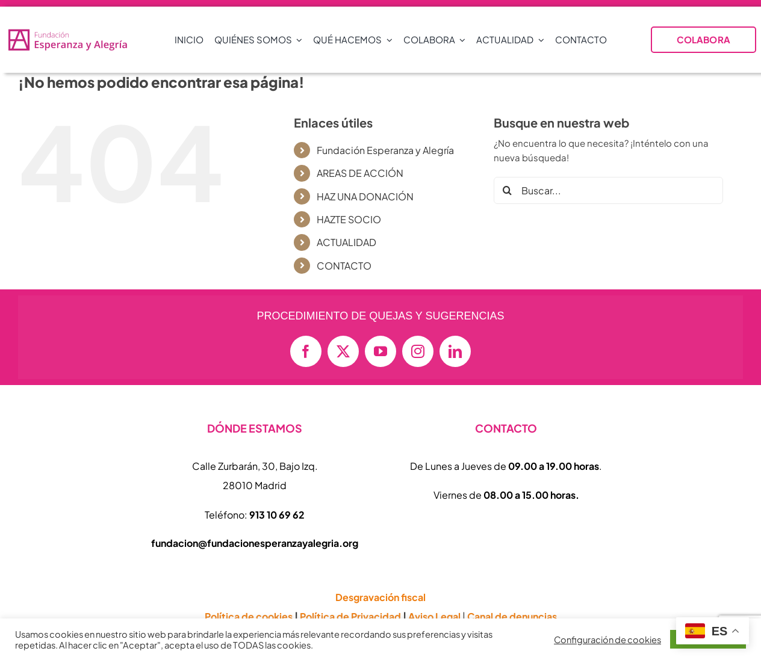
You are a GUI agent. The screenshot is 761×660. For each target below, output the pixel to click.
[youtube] (380, 351)
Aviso (434, 616)
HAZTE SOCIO (349, 219)
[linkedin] (455, 351)
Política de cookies (249, 616)
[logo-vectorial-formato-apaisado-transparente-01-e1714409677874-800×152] (68, 32)
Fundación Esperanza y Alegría (385, 150)
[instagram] (417, 351)
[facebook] (305, 351)
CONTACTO (344, 265)
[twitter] (343, 351)
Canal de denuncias (512, 616)
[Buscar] (507, 190)
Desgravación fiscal (380, 597)
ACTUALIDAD (346, 242)
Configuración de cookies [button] (607, 639)
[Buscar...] (608, 190)
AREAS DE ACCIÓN (360, 173)
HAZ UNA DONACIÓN (365, 196)
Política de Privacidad (350, 616)
